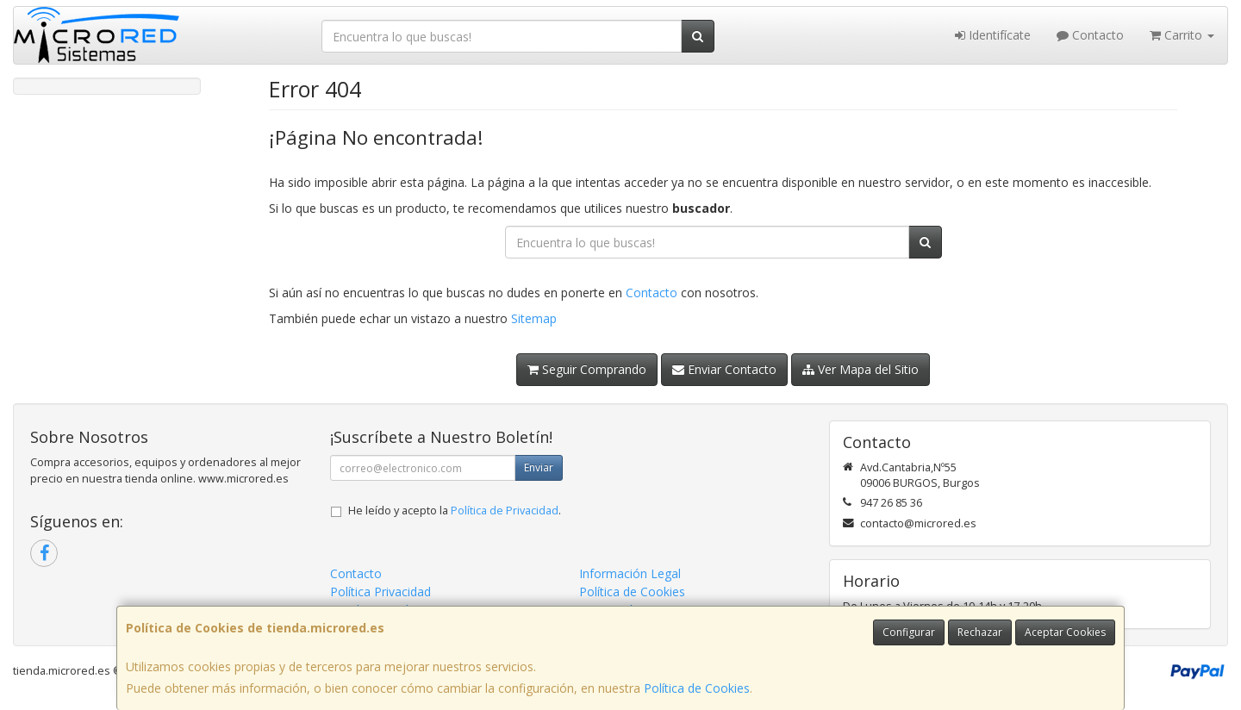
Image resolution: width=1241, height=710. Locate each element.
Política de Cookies (697, 688)
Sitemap (534, 318)
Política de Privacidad (504, 510)
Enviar (538, 467)
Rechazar (979, 632)
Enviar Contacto (724, 369)
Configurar (908, 632)
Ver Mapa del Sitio (860, 369)
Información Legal (630, 573)
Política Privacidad (380, 591)
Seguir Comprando (586, 369)
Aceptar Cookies (1065, 632)
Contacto (1090, 35)
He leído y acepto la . (454, 510)
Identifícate (993, 35)
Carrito (1182, 35)
